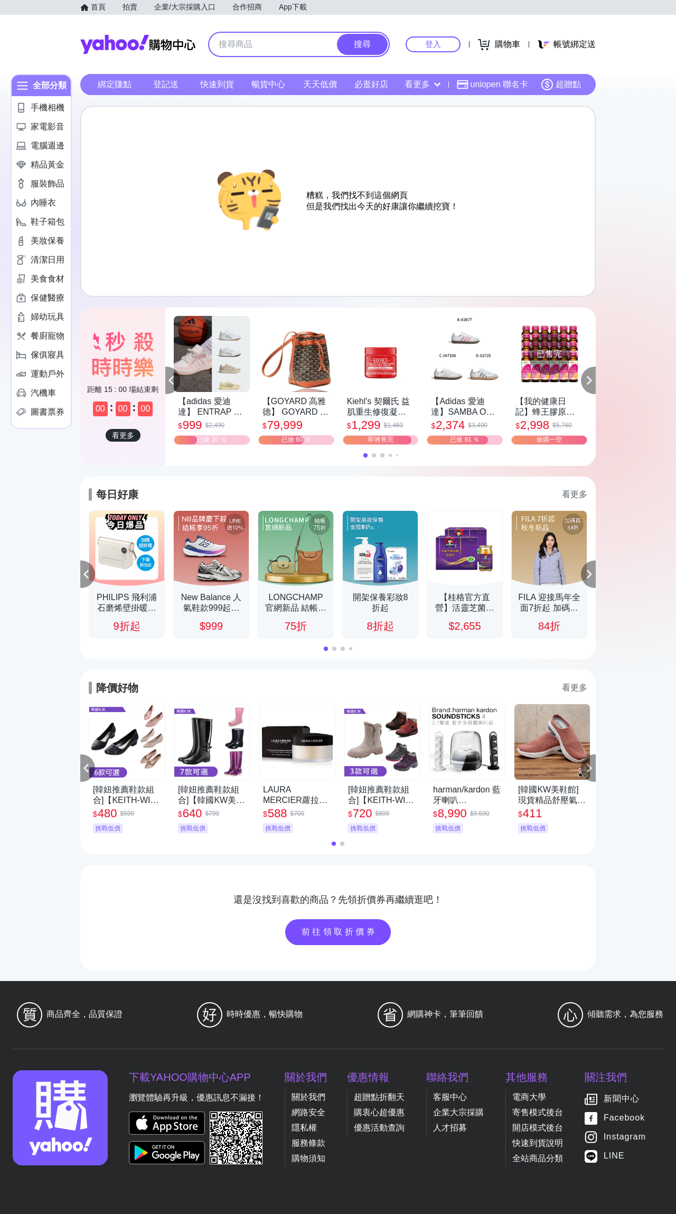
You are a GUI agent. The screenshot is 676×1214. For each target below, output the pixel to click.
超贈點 (561, 84)
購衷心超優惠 (379, 1112)
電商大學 (529, 1096)
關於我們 (308, 1096)
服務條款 (308, 1142)
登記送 (166, 84)
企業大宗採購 (458, 1112)
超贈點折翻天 (379, 1096)
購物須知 (308, 1158)
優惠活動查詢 (379, 1127)
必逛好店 (371, 84)
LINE (614, 1155)
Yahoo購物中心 (137, 44)
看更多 (422, 84)
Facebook (624, 1117)
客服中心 (450, 1096)
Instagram (625, 1136)
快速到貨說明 (537, 1142)
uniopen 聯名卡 (492, 84)
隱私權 (304, 1127)
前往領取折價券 (340, 931)
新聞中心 (622, 1098)
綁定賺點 (115, 84)
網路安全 (308, 1112)
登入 (433, 44)
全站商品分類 (537, 1158)
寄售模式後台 (537, 1112)
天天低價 (320, 84)
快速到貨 (217, 84)
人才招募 (450, 1127)
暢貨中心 (268, 84)
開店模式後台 (537, 1127)
